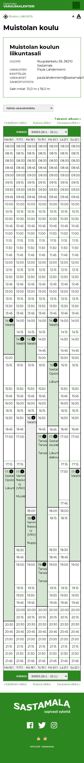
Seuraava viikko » (68, 122)
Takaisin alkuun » (67, 118)
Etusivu (13, 16)
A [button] (73, 16)
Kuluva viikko (42, 122)
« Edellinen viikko (15, 122)
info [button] (11, 320)
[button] (76, 5)
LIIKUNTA (26, 16)
